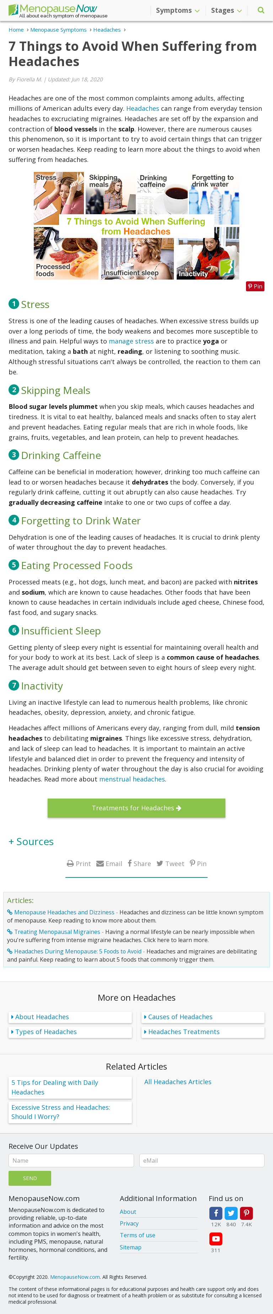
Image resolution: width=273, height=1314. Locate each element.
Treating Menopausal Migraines (57, 932)
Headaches (142, 108)
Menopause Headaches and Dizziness (64, 912)
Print (83, 863)
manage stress (131, 341)
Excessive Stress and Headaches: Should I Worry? (60, 1112)
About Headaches (42, 1016)
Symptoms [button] (178, 10)
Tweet (174, 863)
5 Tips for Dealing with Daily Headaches (54, 1087)
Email (114, 863)
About (128, 1212)
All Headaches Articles (178, 1081)
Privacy (129, 1223)
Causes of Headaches (180, 1016)
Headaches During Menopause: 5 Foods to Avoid (77, 951)
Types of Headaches (46, 1031)
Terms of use (137, 1235)
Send (30, 1177)
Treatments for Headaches (133, 808)
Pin (202, 863)
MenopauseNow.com (75, 1277)
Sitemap (130, 1247)
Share (142, 863)
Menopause (53, 10)
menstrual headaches (132, 779)
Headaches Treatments (184, 1031)
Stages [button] (226, 10)
